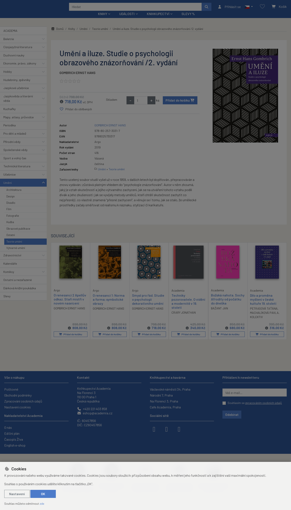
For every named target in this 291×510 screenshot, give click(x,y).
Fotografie (12, 221)
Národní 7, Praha (161, 395)
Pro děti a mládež (14, 139)
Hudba (10, 227)
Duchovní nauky (13, 61)
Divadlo (10, 208)
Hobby (7, 77)
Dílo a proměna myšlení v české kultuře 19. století (263, 305)
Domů (57, 34)
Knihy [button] (102, 19)
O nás (8, 427)
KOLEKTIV (256, 322)
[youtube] (179, 429)
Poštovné (11, 389)
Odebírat (232, 414)
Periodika (9, 131)
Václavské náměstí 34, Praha (170, 389)
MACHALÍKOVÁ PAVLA (264, 318)
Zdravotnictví (12, 261)
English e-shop (14, 445)
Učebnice (9, 180)
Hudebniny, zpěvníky (16, 85)
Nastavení (17, 494)
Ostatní (10, 240)
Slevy (7, 302)
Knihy (71, 34)
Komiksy (8, 277)
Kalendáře (10, 269)
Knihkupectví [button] (158, 19)
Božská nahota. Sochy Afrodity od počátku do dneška (228, 305)
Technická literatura (16, 172)
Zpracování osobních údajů (23, 401)
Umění (7, 188)
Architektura (13, 195)
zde (42, 503)
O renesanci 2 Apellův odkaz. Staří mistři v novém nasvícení (70, 305)
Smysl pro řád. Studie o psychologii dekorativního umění (148, 305)
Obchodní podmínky (18, 395)
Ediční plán (12, 433)
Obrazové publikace (18, 234)
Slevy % (188, 19)
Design (10, 202)
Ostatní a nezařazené (17, 285)
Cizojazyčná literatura (17, 52)
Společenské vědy (15, 155)
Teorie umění (14, 247)
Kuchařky (9, 114)
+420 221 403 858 (92, 409)
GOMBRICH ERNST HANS (77, 78)
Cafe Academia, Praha (165, 407)
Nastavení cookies (17, 407)
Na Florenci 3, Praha (164, 401)
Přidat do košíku (180, 106)
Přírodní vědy (12, 147)
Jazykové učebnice (16, 93)
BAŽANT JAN (219, 314)
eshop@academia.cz (94, 413)
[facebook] (154, 429)
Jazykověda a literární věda (18, 104)
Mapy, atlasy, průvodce (18, 123)
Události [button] (127, 19)
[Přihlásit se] (229, 9)
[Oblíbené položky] (262, 9)
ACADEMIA (10, 36)
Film (8, 215)
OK (43, 494)
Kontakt (83, 377)
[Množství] (141, 106)
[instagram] (166, 429)
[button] (249, 9)
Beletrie (8, 44)
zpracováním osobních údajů (263, 403)
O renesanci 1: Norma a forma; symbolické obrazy (109, 305)
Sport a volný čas (14, 164)
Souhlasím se (255, 403)
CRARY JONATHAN (184, 318)
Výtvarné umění (15, 253)
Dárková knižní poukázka (19, 294)
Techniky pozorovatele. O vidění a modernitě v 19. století (188, 307)
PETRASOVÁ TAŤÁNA (264, 314)
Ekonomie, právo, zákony (19, 69)
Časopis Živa (13, 439)
